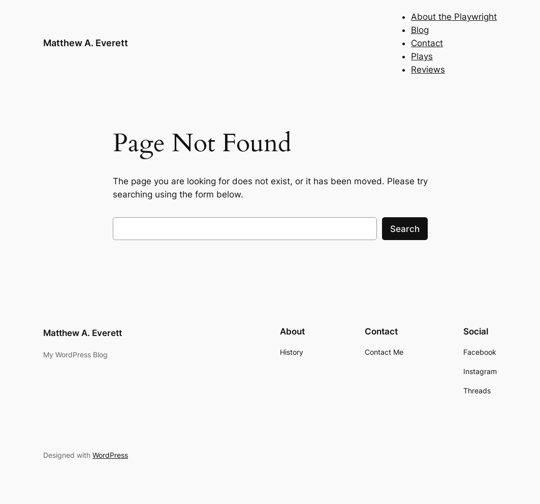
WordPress (110, 455)
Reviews (428, 69)
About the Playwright (454, 17)
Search (405, 229)
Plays (422, 56)
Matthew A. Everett (85, 43)
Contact (427, 43)
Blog (420, 30)
